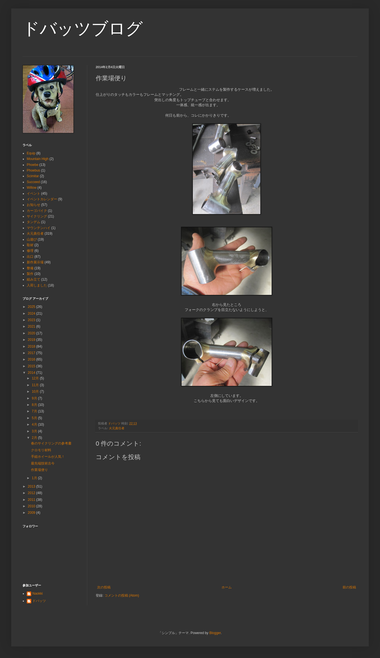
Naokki (37, 593)
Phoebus (33, 170)
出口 (30, 257)
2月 (35, 438)
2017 (32, 353)
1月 (35, 478)
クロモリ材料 (41, 450)
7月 (35, 411)
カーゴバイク (37, 211)
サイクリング (37, 216)
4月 (35, 424)
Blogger (215, 633)
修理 (30, 251)
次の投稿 (104, 587)
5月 (35, 418)
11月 (36, 385)
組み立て (33, 279)
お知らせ (33, 205)
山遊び (32, 239)
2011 (32, 500)
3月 (35, 431)
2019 (32, 340)
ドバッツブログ (83, 28)
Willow (32, 188)
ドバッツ (39, 601)
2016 (32, 359)
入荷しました (37, 285)
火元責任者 (116, 428)
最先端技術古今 (43, 463)
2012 (32, 493)
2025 (32, 307)
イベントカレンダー (42, 199)
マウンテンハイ (38, 228)
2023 (32, 320)
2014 (32, 373)
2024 (32, 313)
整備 (30, 268)
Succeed (33, 182)
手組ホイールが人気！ (48, 457)
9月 (35, 398)
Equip (31, 153)
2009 (32, 513)
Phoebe (32, 165)
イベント (33, 193)
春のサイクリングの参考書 (51, 443)
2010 (32, 506)
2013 (32, 486)
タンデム (33, 222)
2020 (32, 333)
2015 (32, 366)
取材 (30, 245)
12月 (36, 378)
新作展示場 (35, 262)
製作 (30, 274)
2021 (32, 326)
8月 (35, 405)
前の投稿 (349, 587)
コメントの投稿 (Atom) (121, 595)
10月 (36, 392)
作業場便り (39, 470)
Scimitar (33, 176)
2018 (32, 346)
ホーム (227, 587)
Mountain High (37, 159)
